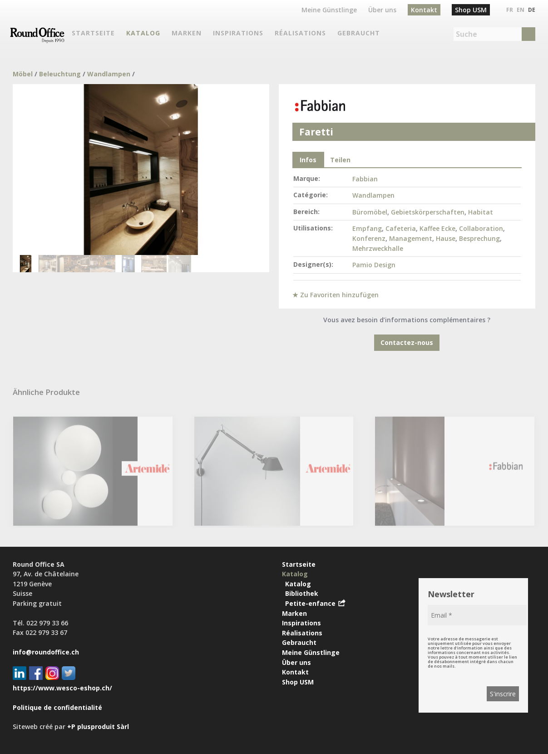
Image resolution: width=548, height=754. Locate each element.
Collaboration (481, 228)
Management (410, 238)
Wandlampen (108, 74)
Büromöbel (369, 212)
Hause (445, 238)
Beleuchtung (60, 74)
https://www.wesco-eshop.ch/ (62, 688)
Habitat (480, 212)
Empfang (367, 228)
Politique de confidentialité (57, 707)
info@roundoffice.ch (46, 652)
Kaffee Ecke (437, 228)
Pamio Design (373, 264)
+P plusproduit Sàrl (98, 726)
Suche (466, 34)
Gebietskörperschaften (427, 212)
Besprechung (479, 238)
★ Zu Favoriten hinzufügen (335, 294)
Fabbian (365, 179)
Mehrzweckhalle (377, 248)
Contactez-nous (406, 342)
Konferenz (368, 238)
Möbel (23, 74)
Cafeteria (400, 228)
